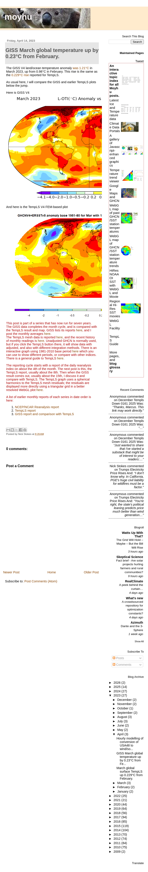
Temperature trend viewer (114, 175)
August (122, 717)
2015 (117, 826)
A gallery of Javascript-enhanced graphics (115, 150)
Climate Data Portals (115, 127)
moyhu (18, 17)
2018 (117, 813)
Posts (118, 658)
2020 (117, 804)
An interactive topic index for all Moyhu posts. (114, 80)
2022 (117, 796)
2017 (117, 817)
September (125, 712)
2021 (117, 800)
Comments (122, 664)
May (120, 730)
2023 (117, 695)
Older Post (91, 572)
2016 (117, 821)
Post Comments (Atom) (40, 581)
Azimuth (137, 622)
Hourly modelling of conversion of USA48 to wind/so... (129, 744)
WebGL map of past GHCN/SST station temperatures (115, 218)
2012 (117, 838)
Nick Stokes (118, 466)
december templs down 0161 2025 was (128, 401)
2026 (117, 682)
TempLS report (25, 410)
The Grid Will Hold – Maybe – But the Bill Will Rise (129, 543)
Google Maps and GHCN (114, 193)
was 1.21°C (81, 68)
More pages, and (115, 361)
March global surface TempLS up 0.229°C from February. (129, 773)
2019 (117, 808)
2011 (117, 843)
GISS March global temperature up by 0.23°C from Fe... (129, 759)
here (79, 330)
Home (51, 572)
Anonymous (118, 396)
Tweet (139, 61)
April (121, 734)
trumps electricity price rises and (127, 471)
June (121, 725)
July (120, 721)
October (123, 708)
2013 (117, 834)
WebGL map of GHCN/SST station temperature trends (115, 251)
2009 (117, 851)
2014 (117, 830)
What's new (134, 598)
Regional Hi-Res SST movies (115, 308)
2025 (117, 687)
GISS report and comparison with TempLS (44, 414)
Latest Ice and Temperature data (114, 109)
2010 (117, 847)
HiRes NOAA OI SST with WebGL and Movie (114, 283)
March (122, 783)
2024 (117, 691)
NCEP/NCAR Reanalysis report (37, 407)
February (124, 787)
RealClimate (134, 581)
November (125, 704)
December (125, 700)
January (123, 791)
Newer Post (11, 572)
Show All (139, 641)
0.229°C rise (20, 75)
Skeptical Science (129, 557)
